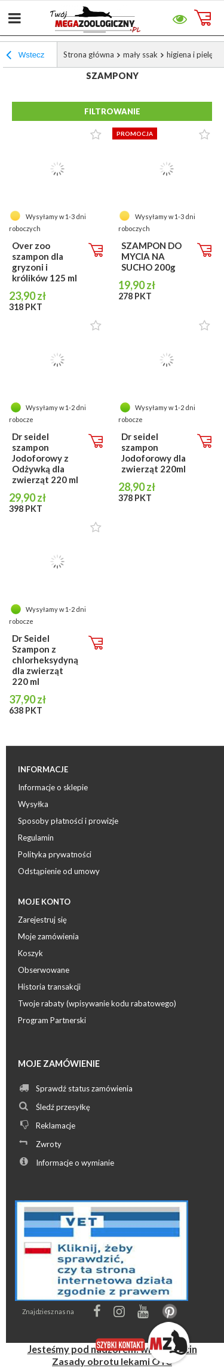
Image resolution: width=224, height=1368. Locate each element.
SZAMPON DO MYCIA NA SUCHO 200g (151, 256)
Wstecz (25, 56)
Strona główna (88, 54)
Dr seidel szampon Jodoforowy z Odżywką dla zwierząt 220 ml (45, 458)
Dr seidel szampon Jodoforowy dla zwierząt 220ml (153, 452)
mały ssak (140, 54)
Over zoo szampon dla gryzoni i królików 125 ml (44, 261)
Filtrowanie (112, 111)
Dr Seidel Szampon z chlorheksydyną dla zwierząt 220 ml (45, 660)
